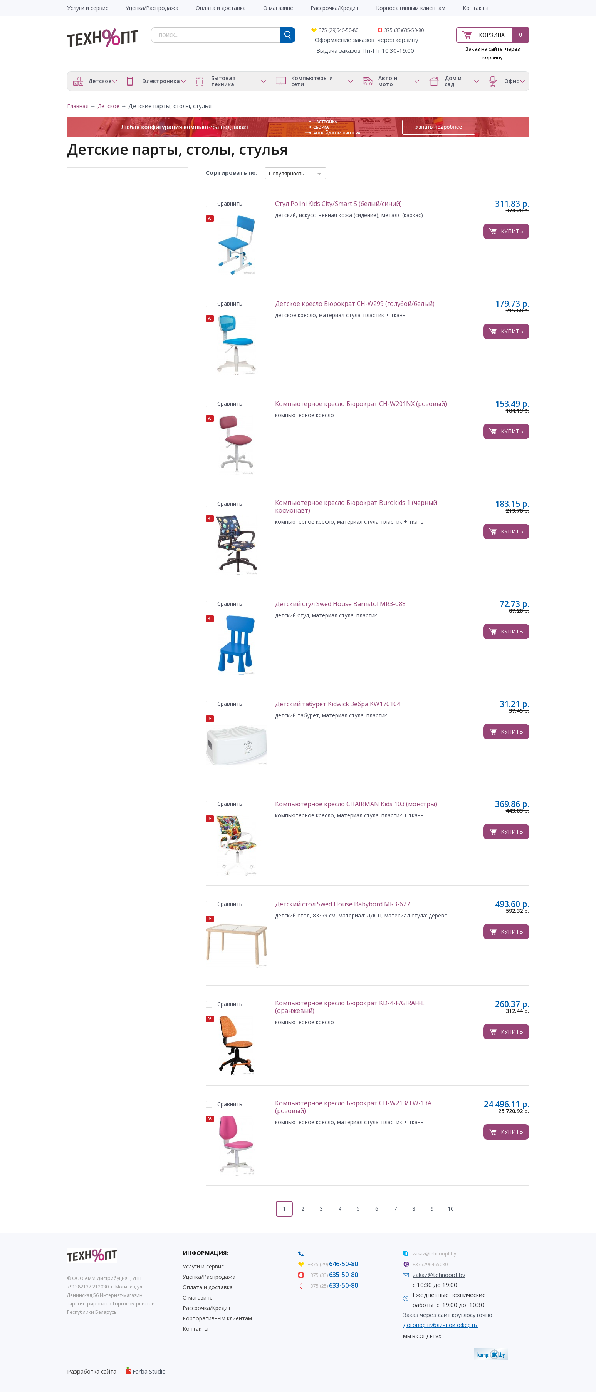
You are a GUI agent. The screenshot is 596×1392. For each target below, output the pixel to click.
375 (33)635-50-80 (404, 30)
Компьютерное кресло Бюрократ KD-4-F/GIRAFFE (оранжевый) (350, 1007)
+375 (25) (333, 1286)
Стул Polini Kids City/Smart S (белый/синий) (338, 204)
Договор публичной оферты (440, 1324)
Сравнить (229, 203)
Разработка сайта (91, 1371)
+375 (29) (333, 1264)
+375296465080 (430, 1264)
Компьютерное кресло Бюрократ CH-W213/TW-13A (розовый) (353, 1107)
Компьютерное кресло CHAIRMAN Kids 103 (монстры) (356, 804)
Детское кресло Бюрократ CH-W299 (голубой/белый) (355, 304)
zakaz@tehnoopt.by (434, 1253)
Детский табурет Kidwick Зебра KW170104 (337, 704)
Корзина (492, 34)
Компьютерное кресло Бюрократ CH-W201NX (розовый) (361, 404)
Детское (109, 106)
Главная (78, 106)
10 (451, 1208)
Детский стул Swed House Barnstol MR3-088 (340, 604)
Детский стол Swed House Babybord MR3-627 (342, 904)
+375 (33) (333, 1275)
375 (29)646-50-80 (338, 30)
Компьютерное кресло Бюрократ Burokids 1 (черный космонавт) (356, 507)
